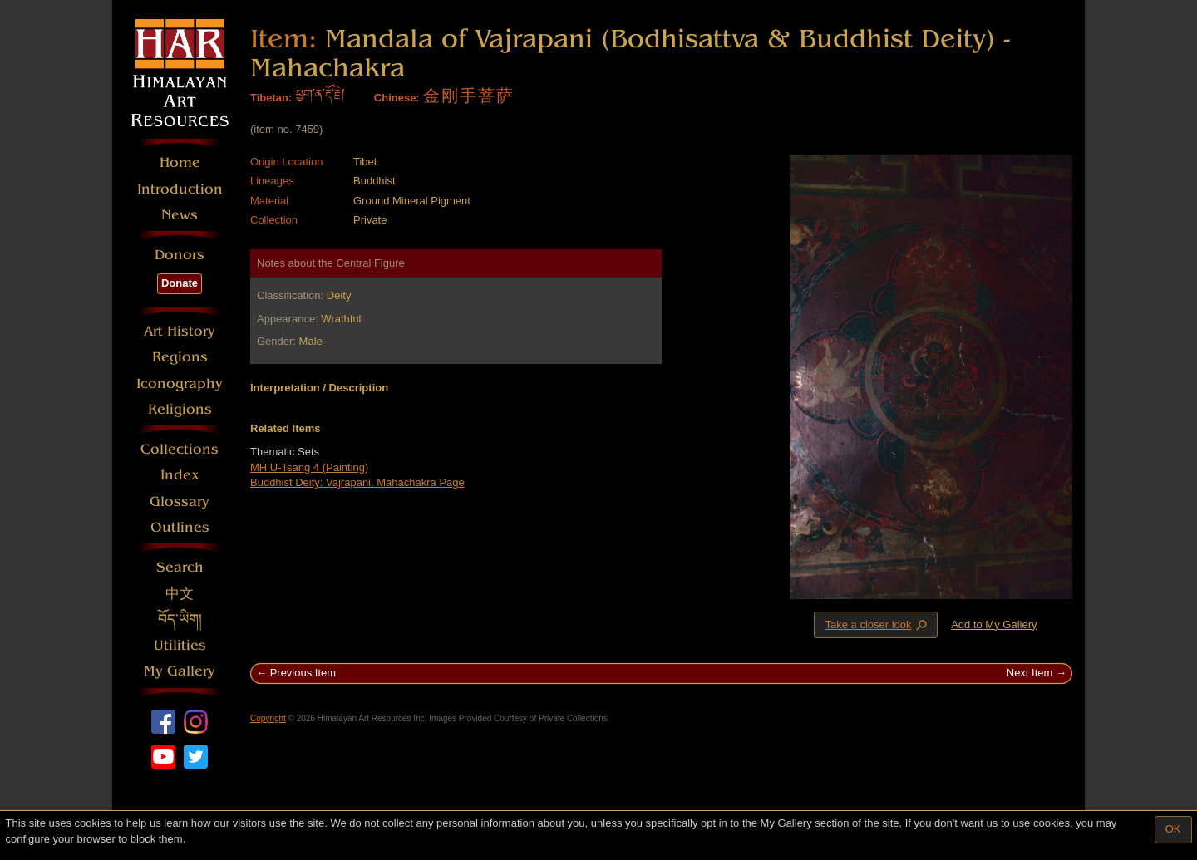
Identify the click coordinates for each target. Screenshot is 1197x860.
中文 (179, 594)
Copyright (268, 718)
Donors (179, 255)
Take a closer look (877, 624)
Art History (179, 331)
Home (180, 162)
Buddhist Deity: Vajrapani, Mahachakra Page (357, 482)
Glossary (179, 501)
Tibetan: (271, 97)
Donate (179, 283)
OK (1173, 829)
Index (180, 475)
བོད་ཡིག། (180, 619)
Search (180, 567)
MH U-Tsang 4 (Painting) (309, 467)
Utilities (180, 645)
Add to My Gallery (994, 624)
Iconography (179, 383)
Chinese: (397, 97)
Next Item (1030, 672)
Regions (180, 357)
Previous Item (303, 672)
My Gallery (179, 671)
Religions (180, 409)
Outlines (179, 527)
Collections (179, 449)
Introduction (180, 189)
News (179, 215)
